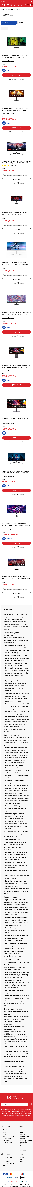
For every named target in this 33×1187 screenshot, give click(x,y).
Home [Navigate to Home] (2, 9)
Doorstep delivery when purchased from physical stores (26, 1142)
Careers (5, 1132)
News (4, 1134)
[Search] (11, 5)
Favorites (20, 79)
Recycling (5, 1165)
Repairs (21, 1161)
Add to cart (16, 75)
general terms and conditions (7, 1113)
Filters (5, 23)
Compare (12, 79)
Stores (21, 1159)
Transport (22, 1134)
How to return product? (9, 1163)
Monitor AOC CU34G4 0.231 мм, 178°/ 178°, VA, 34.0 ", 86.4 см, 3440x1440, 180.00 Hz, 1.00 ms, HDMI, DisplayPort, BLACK (15, 110)
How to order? (6, 1161)
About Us (5, 1130)
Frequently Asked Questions (7, 1158)
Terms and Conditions (8, 1136)
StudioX (27, 1184)
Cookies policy (7, 1138)
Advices (22, 1130)
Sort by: (25, 23)
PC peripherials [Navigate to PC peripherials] (9, 9)
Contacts (22, 1157)
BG (21, 5)
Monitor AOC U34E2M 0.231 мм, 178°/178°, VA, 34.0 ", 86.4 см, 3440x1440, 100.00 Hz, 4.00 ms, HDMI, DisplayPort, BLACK (15, 57)
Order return (23, 1150)
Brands (21, 1132)
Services (22, 1148)
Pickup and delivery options (8, 61)
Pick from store (24, 1146)
